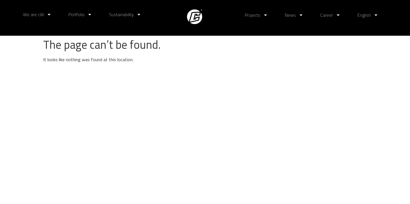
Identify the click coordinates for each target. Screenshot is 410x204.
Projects (256, 15)
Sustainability (125, 14)
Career (330, 15)
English (367, 15)
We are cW (37, 14)
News (294, 15)
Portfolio (80, 14)
